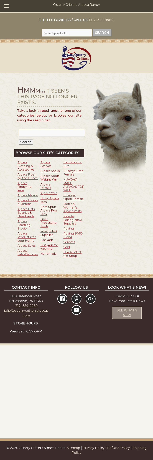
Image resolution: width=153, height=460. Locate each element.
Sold (66, 247)
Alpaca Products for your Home (27, 237)
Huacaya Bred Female (73, 172)
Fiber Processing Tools (48, 222)
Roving (68, 228)
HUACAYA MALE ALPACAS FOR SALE (73, 185)
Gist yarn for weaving (49, 246)
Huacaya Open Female (73, 197)
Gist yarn (46, 240)
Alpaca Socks (50, 171)
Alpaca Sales (26, 245)
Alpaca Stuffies (45, 186)
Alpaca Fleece (28, 195)
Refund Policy (118, 448)
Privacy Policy (94, 448)
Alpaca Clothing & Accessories (26, 166)
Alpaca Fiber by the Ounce (28, 176)
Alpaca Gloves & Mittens (28, 202)
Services (69, 242)
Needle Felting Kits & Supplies (72, 220)
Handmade (48, 253)
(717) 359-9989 (101, 20)
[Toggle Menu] (6, 6)
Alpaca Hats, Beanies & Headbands (26, 212)
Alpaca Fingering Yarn (24, 186)
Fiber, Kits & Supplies (48, 233)
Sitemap (73, 448)
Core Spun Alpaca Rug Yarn (48, 210)
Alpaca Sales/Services (28, 252)
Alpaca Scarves (45, 164)
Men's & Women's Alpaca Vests (72, 207)
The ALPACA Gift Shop (72, 254)
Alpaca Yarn (48, 193)
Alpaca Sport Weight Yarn (49, 177)
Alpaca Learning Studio (24, 225)
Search (102, 33)
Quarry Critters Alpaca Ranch (76, 5)
